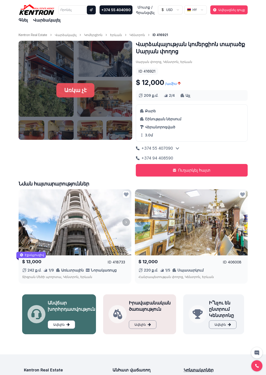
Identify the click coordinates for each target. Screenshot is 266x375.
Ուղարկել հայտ (192, 170)
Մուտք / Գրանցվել (145, 10)
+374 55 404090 (116, 10)
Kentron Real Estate (33, 35)
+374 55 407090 (154, 148)
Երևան (116, 35)
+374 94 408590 (154, 158)
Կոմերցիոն (93, 35)
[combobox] (170, 9)
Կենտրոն (137, 35)
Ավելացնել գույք (229, 10)
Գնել (23, 20)
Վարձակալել (46, 20)
